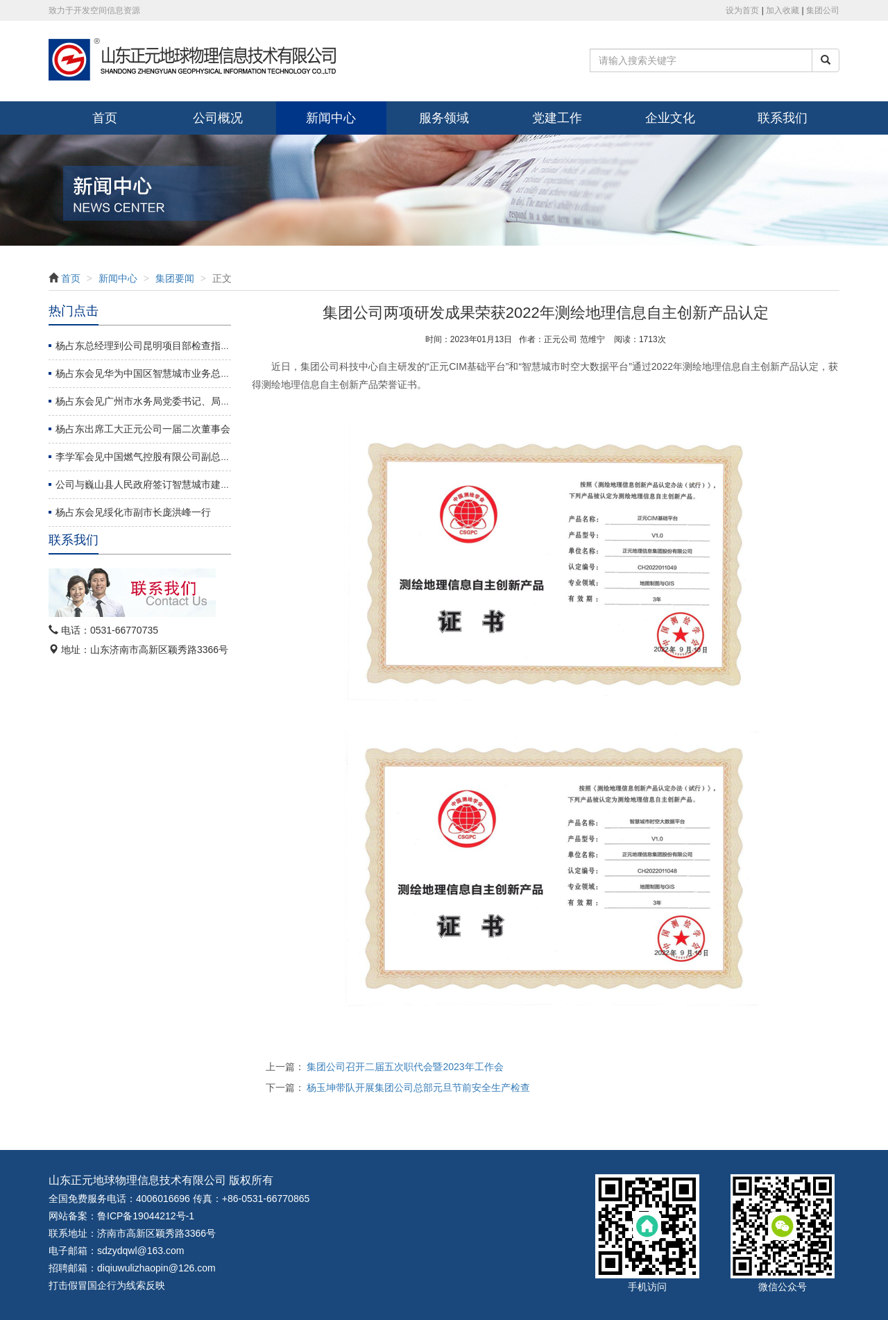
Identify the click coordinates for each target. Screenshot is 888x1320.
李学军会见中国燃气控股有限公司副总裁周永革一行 (167, 456)
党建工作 (557, 118)
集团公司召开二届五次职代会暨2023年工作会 (405, 1066)
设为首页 (742, 10)
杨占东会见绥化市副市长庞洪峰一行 (133, 512)
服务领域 (444, 118)
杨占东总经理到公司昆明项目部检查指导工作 (153, 345)
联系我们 (783, 118)
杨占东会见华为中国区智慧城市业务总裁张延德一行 (167, 373)
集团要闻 (174, 278)
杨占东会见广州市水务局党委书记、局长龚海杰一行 (167, 401)
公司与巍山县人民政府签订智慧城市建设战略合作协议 (172, 484)
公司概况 (218, 118)
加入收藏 (782, 10)
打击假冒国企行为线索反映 (107, 1285)
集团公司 (822, 10)
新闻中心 (331, 118)
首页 (104, 118)
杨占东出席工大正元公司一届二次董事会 (143, 428)
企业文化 (670, 118)
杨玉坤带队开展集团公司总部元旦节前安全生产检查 (418, 1087)
